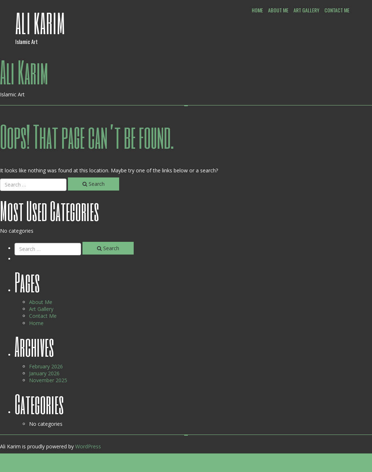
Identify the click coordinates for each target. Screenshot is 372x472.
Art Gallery (306, 10)
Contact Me (336, 10)
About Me (278, 10)
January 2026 (44, 373)
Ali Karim (40, 23)
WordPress (88, 446)
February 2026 (46, 366)
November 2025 (48, 380)
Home (257, 10)
